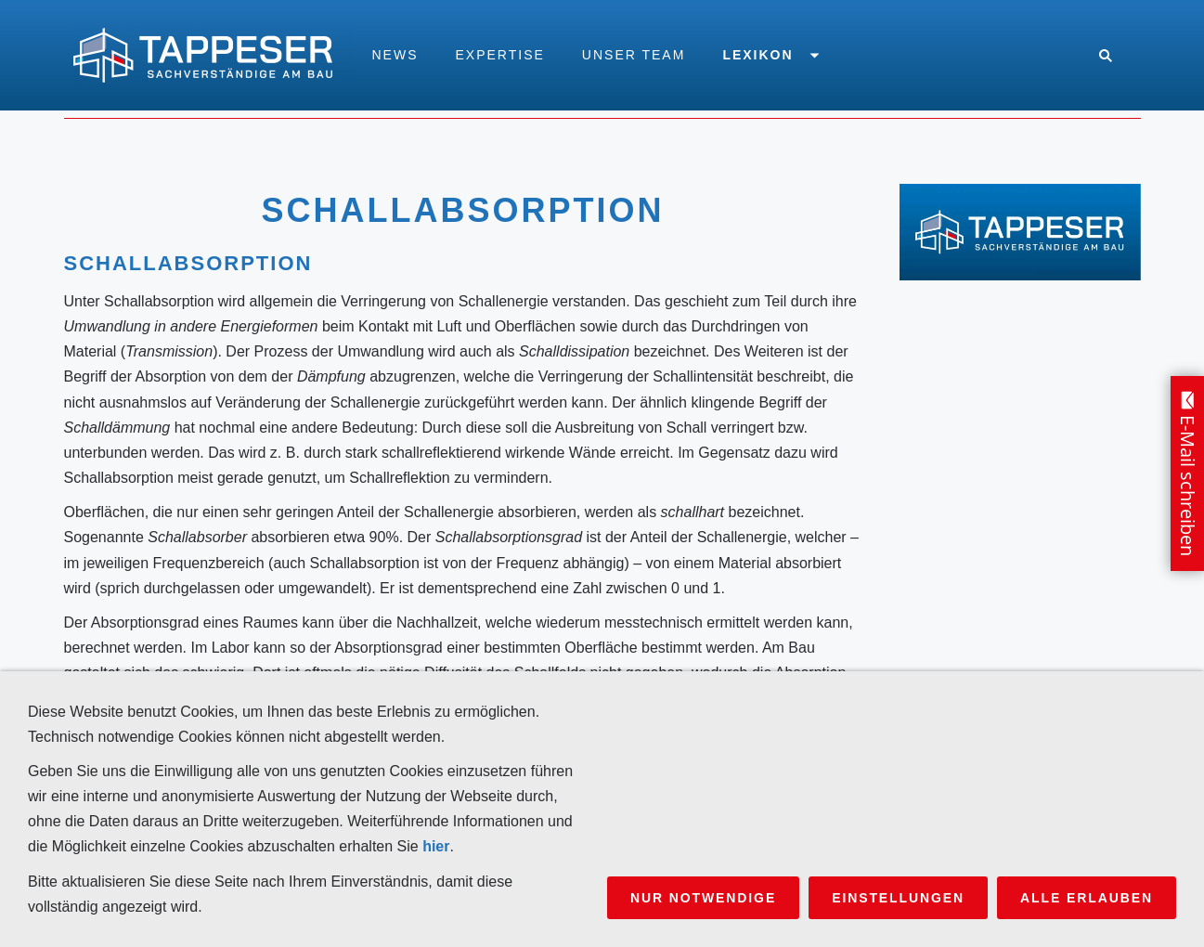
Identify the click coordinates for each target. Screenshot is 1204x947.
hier (435, 846)
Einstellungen (898, 897)
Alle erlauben (1086, 897)
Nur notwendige (703, 897)
